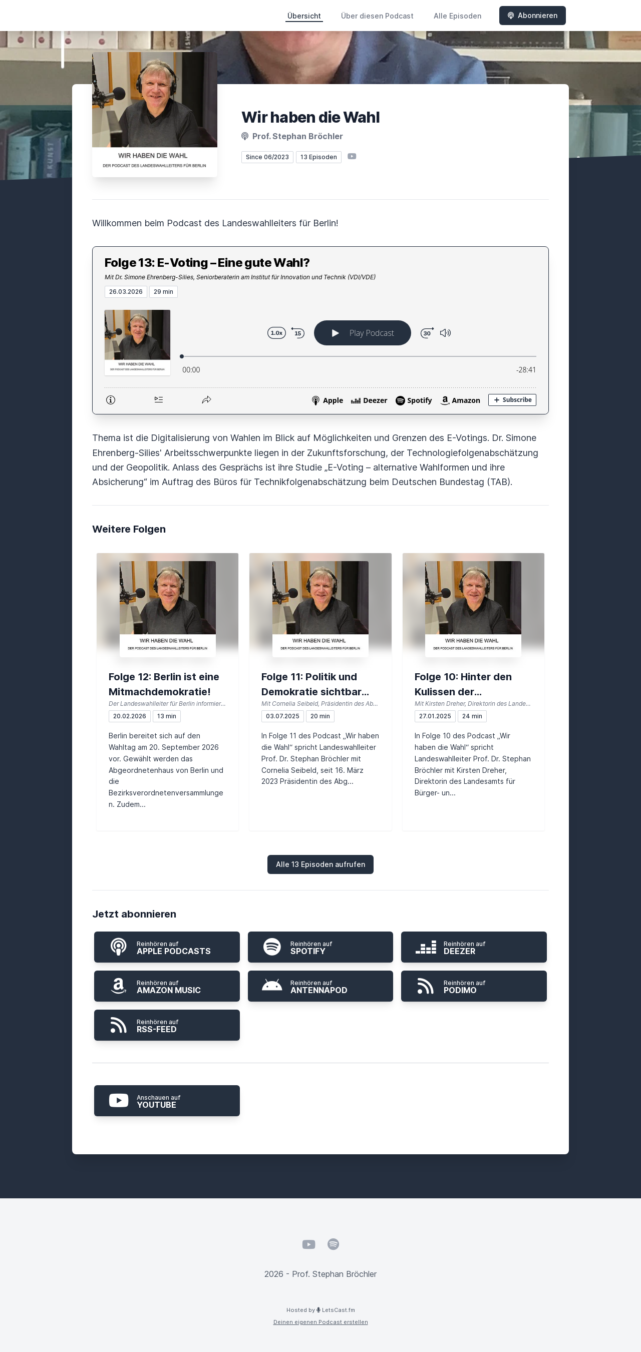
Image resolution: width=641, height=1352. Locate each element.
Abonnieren (532, 15)
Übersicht (304, 16)
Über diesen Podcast (377, 16)
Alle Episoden (457, 16)
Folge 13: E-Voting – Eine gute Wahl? (207, 262)
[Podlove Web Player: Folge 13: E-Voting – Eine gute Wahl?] (320, 356)
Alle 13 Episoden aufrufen (320, 864)
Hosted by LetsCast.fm (320, 1309)
